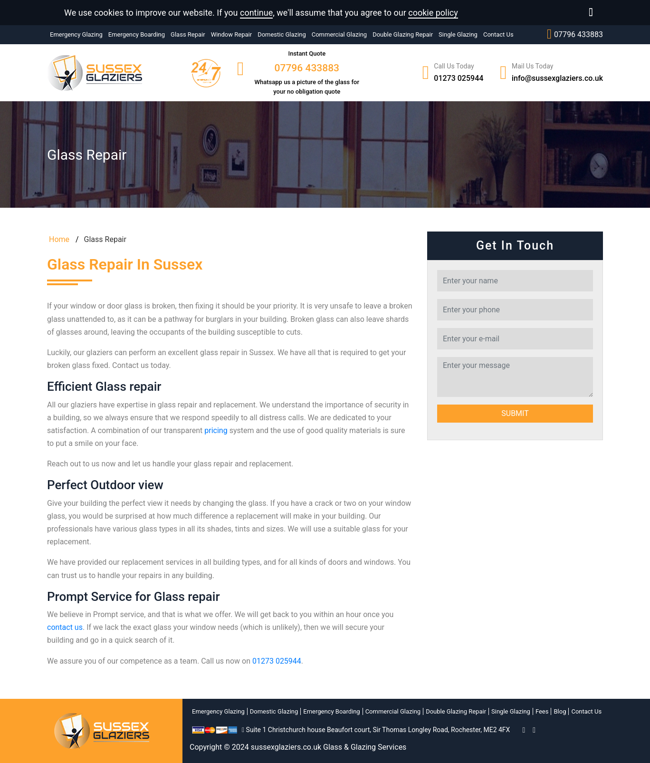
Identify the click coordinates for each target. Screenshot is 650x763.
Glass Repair (188, 34)
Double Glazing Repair (403, 34)
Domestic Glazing (282, 34)
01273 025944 (458, 78)
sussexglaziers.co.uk (286, 747)
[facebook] (523, 730)
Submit (514, 413)
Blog (560, 711)
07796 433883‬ (575, 34)
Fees (542, 711)
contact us (65, 627)
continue (256, 13)
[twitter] (534, 730)
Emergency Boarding (136, 34)
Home (58, 239)
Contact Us (498, 34)
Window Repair (231, 34)
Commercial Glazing (339, 34)
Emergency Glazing (76, 34)
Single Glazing (458, 34)
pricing (215, 430)
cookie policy (433, 13)
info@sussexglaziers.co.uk (557, 78)
